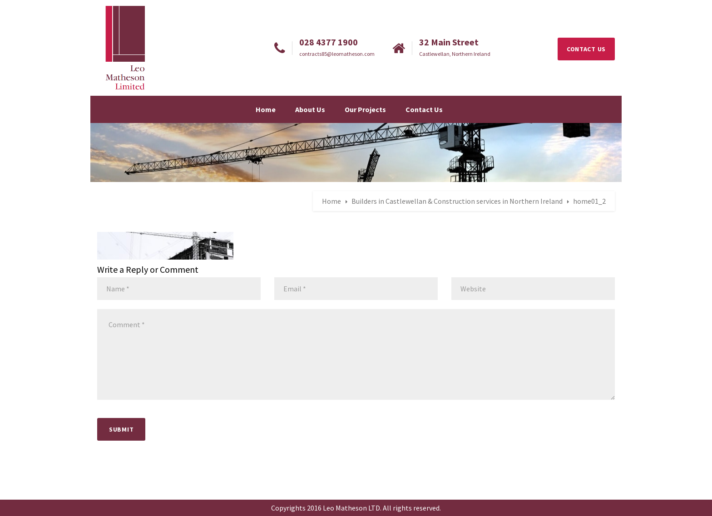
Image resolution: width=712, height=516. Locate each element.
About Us (310, 109)
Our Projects (365, 109)
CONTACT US (586, 49)
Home (266, 109)
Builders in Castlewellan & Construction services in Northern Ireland (457, 201)
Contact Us (424, 109)
